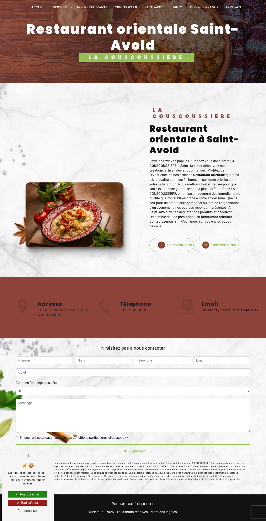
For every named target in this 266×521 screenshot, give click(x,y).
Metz (177, 7)
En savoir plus (175, 245)
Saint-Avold (154, 7)
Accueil (38, 7)
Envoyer (138, 451)
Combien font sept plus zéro (36, 383)
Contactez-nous (221, 245)
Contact (233, 7)
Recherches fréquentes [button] (133, 503)
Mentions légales (164, 512)
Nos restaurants (92, 7)
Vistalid (97, 512)
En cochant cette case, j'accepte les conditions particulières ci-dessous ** (74, 438)
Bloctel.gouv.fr (196, 479)
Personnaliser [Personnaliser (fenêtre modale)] (27, 510)
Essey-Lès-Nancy (204, 7)
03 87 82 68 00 (134, 322)
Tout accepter (27, 494)
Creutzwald (126, 7)
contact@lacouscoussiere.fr (230, 298)
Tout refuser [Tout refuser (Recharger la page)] (27, 502)
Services (61, 7)
